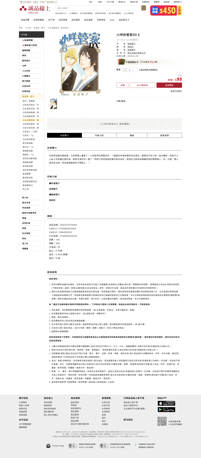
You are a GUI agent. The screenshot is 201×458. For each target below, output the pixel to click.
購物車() (178, 2)
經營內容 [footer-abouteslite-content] (23, 408)
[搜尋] (98, 7)
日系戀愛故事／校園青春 (33, 116)
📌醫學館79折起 (29, 45)
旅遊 (24, 228)
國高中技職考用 (29, 212)
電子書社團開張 (115, 13)
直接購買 (169, 85)
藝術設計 (26, 60)
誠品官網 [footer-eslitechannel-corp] (75, 402)
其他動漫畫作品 (30, 181)
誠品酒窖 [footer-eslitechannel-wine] (75, 420)
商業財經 (26, 91)
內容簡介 (64, 135)
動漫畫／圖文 (39, 27)
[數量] (130, 70)
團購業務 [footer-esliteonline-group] (23, 427)
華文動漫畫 (28, 143)
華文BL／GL (28, 147)
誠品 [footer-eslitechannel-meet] (75, 405)
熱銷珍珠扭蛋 (100, 13)
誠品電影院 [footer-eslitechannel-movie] (76, 408)
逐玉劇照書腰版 (86, 13)
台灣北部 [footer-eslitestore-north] (106, 402)
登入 (91, 2)
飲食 (24, 238)
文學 (24, 65)
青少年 (25, 243)
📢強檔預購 (27, 40)
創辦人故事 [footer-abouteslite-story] (24, 405)
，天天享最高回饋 (138, 62)
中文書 (28, 27)
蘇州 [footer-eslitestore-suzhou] (104, 417)
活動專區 (101, 19)
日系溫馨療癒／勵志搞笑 (58, 27)
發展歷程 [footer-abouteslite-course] (23, 411)
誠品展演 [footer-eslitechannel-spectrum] (75, 414)
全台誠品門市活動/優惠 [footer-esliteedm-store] (134, 408)
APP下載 (110, 2)
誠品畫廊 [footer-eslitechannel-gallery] (75, 411)
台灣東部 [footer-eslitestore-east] (106, 411)
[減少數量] (125, 70)
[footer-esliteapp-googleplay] (166, 409)
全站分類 (25, 19)
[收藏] (122, 85)
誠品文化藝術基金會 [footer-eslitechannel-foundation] (80, 423)
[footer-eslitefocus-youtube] (134, 424)
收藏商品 (146, 2)
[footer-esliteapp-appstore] (166, 403)
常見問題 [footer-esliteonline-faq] (48, 402)
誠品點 (166, 2)
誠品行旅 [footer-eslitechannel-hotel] (75, 417)
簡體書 (25, 248)
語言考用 (26, 202)
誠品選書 (63, 19)
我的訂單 (134, 2)
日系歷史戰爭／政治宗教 (33, 124)
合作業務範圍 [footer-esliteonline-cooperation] (25, 424)
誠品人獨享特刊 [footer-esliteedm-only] (131, 405)
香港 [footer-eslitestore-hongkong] (104, 414)
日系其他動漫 (29, 139)
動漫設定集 (28, 177)
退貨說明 (164, 135)
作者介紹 (99, 135)
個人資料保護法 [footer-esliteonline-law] (51, 414)
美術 (24, 55)
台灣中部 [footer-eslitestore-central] (106, 405)
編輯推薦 (26, 50)
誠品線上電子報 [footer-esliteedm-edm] (131, 402)
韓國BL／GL (28, 154)
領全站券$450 (60, 13)
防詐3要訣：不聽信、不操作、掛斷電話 (38, 2)
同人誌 (26, 189)
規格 (132, 135)
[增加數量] (135, 70)
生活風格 (26, 233)
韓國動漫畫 (28, 150)
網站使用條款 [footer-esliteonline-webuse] (50, 408)
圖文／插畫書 (29, 101)
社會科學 (26, 86)
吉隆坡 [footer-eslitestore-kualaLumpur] (105, 424)
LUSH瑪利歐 (129, 13)
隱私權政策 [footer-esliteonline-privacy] (49, 411)
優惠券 (157, 2)
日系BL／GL (28, 135)
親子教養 (26, 81)
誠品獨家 (76, 19)
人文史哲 (26, 70)
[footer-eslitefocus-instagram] (142, 424)
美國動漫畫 (28, 162)
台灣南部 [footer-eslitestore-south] (106, 408)
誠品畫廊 (88, 19)
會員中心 (122, 2)
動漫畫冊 (27, 173)
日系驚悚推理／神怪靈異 (33, 112)
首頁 (21, 27)
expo (112, 19)
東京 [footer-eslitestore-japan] (104, 421)
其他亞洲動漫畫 (30, 158)
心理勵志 (26, 75)
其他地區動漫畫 (30, 170)
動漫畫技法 (28, 185)
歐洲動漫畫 (28, 166)
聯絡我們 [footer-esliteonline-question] (48, 405)
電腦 (24, 218)
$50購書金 (73, 13)
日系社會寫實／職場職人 (33, 127)
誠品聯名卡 (124, 19)
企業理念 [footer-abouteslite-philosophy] (23, 402)
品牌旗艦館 (38, 19)
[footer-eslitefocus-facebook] (127, 424)
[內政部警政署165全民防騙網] (170, 421)
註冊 (100, 2)
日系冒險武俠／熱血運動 (33, 108)
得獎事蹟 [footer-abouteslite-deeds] (23, 414)
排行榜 (51, 19)
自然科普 (26, 223)
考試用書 (26, 207)
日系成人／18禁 (30, 131)
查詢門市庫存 (176, 91)
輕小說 (25, 197)
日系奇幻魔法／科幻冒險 (33, 104)
